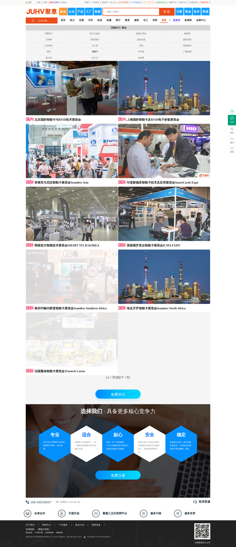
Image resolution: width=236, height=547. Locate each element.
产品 (80, 11)
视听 (49, 51)
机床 (99, 20)
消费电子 (49, 33)
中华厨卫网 (39, 478)
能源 (98, 11)
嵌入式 (95, 58)
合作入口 (183, 2)
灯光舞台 (49, 45)
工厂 (89, 11)
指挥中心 (173, 2)
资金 (188, 11)
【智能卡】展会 (118, 27)
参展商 (188, 20)
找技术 (105, 2)
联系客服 (204, 447)
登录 (38, 2)
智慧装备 (96, 470)
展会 (63, 11)
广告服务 (63, 470)
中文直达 (58, 2)
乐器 (141, 45)
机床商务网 (49, 478)
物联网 (187, 33)
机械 (109, 20)
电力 (72, 20)
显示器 (49, 58)
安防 (154, 20)
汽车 (90, 20)
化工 (145, 20)
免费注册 (118, 421)
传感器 (141, 58)
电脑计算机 (141, 33)
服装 (136, 20)
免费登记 (118, 340)
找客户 (88, 2)
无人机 (95, 45)
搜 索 (166, 11)
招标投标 (29, 478)
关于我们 (30, 470)
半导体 (141, 51)
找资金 (96, 2)
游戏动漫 (141, 39)
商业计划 (79, 470)
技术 (197, 11)
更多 (164, 20)
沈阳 (29, 2)
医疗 (118, 20)
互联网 (49, 39)
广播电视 (187, 51)
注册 (45, 2)
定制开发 (194, 2)
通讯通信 (95, 39)
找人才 (113, 2)
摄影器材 (187, 39)
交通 (81, 20)
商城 (205, 11)
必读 (232, 119)
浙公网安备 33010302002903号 (97, 482)
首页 (63, 20)
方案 (179, 11)
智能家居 (187, 45)
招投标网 (59, 478)
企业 (72, 11)
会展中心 (201, 20)
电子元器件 (95, 33)
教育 (127, 20)
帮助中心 (46, 470)
